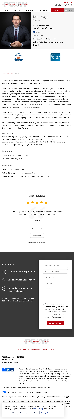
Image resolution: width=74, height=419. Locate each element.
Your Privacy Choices (12, 392)
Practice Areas (43, 10)
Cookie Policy (28, 392)
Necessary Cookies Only (28, 413)
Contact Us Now (55, 323)
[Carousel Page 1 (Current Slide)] (35, 67)
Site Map (45, 349)
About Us (17, 10)
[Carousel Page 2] (39, 67)
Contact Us (67, 2)
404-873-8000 (44, 25)
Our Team (10, 73)
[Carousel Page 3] (41, 229)
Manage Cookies (41, 392)
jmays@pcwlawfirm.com (43, 28)
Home (6, 10)
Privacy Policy (35, 349)
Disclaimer (26, 349)
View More (37, 235)
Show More (37, 45)
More (70, 10)
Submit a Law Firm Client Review (37, 242)
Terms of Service (59, 397)
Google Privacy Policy (42, 397)
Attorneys (29, 10)
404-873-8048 (63, 5)
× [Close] (62, 405)
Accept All (10, 413)
